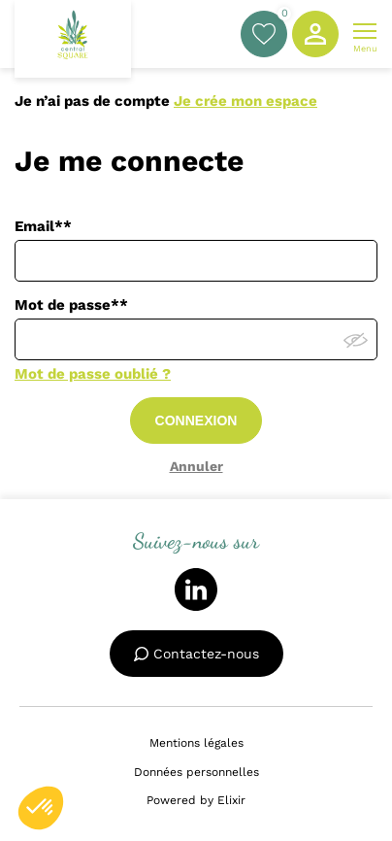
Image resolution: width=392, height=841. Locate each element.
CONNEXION (196, 420)
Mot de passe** (71, 305)
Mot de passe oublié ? (93, 374)
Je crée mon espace (245, 101)
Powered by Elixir (196, 800)
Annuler (196, 466)
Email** (43, 226)
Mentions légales (196, 743)
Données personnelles (196, 772)
